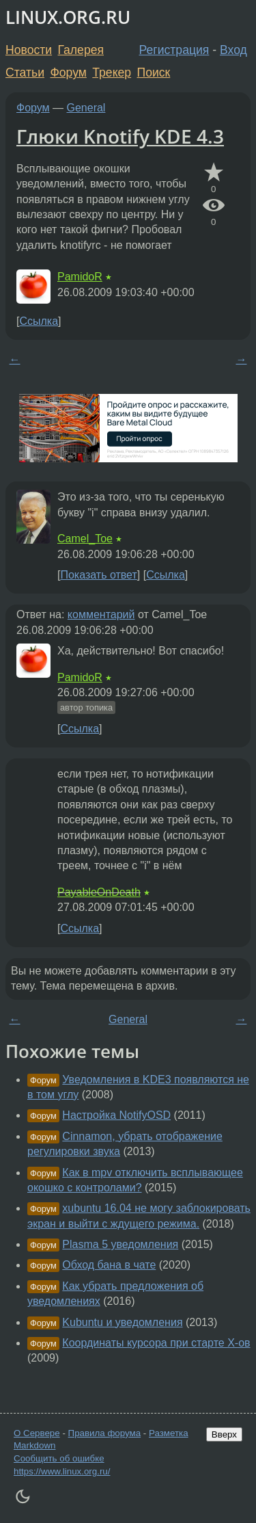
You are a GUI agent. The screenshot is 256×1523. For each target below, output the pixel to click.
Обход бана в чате (109, 1265)
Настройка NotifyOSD (116, 1115)
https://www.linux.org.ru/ (62, 1471)
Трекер (111, 72)
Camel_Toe (85, 538)
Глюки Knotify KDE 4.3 (120, 136)
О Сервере (37, 1433)
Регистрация (174, 50)
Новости (28, 50)
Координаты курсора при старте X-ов (156, 1343)
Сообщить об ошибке (59, 1458)
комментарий (101, 614)
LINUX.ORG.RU (67, 17)
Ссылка (38, 321)
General (86, 108)
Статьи (24, 72)
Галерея (81, 50)
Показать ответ (98, 575)
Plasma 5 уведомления (120, 1244)
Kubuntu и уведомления (122, 1322)
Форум (68, 72)
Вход (233, 50)
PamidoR (79, 276)
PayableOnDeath (99, 892)
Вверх (224, 1434)
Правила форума (104, 1433)
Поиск (154, 72)
